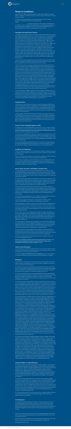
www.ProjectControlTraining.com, (39, 22)
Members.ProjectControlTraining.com (53, 22)
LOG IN (62, 3)
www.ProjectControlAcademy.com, (25, 22)
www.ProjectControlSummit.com (21, 23)
